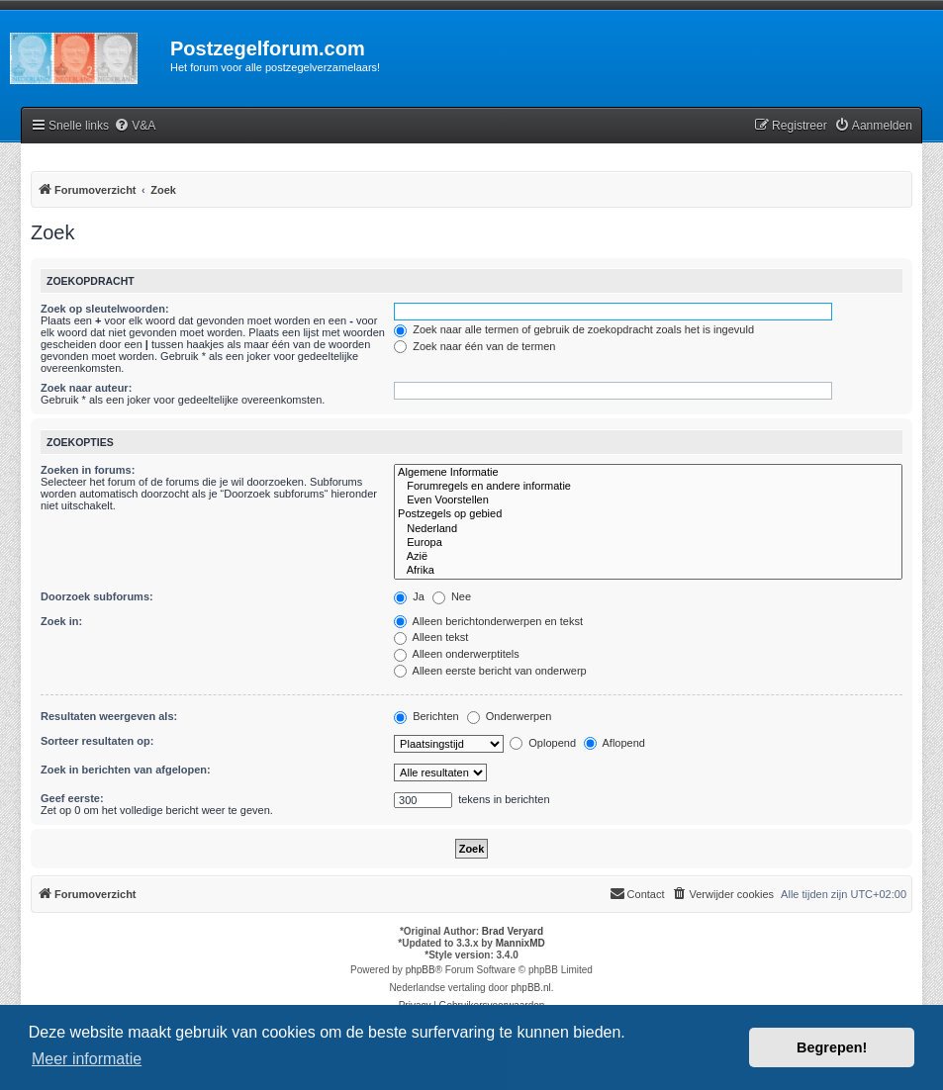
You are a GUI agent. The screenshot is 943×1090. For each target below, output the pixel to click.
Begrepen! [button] (832, 1047)
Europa (648, 543)
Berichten (426, 716)
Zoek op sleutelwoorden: (105, 309)
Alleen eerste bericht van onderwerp (490, 671)
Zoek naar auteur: (86, 388)
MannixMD (520, 943)
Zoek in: (61, 621)
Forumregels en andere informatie (648, 487)
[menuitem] (134, 126)
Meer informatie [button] (86, 1058)
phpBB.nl (531, 987)
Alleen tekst (431, 637)
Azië (648, 557)
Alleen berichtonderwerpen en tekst (488, 621)
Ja (409, 596)
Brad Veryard (512, 931)
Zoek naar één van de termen (474, 346)
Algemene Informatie (648, 473)
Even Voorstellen (648, 500)
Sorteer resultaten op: (97, 741)
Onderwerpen (509, 716)
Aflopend (614, 743)
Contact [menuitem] (637, 893)
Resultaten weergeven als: (109, 716)
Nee (451, 596)
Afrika (648, 571)
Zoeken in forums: (88, 470)
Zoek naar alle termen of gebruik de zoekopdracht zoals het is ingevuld (574, 329)
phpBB (420, 969)
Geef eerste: (72, 798)
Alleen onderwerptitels (456, 654)
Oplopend (543, 743)
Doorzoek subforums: (97, 596)
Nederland (648, 529)
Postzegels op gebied (648, 514)
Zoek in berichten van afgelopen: (126, 769)
